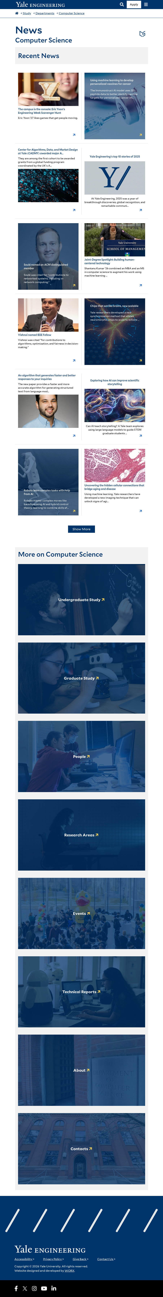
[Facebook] (16, 1288)
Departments (45, 13)
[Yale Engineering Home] (42, 4)
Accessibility (24, 1259)
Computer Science (71, 13)
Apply (134, 4)
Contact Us (106, 1259)
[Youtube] (44, 1288)
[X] (25, 1288)
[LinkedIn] (53, 1288)
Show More (81, 529)
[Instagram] (34, 1288)
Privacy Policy (53, 1259)
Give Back (81, 1259)
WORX (69, 1270)
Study (27, 13)
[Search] (122, 5)
